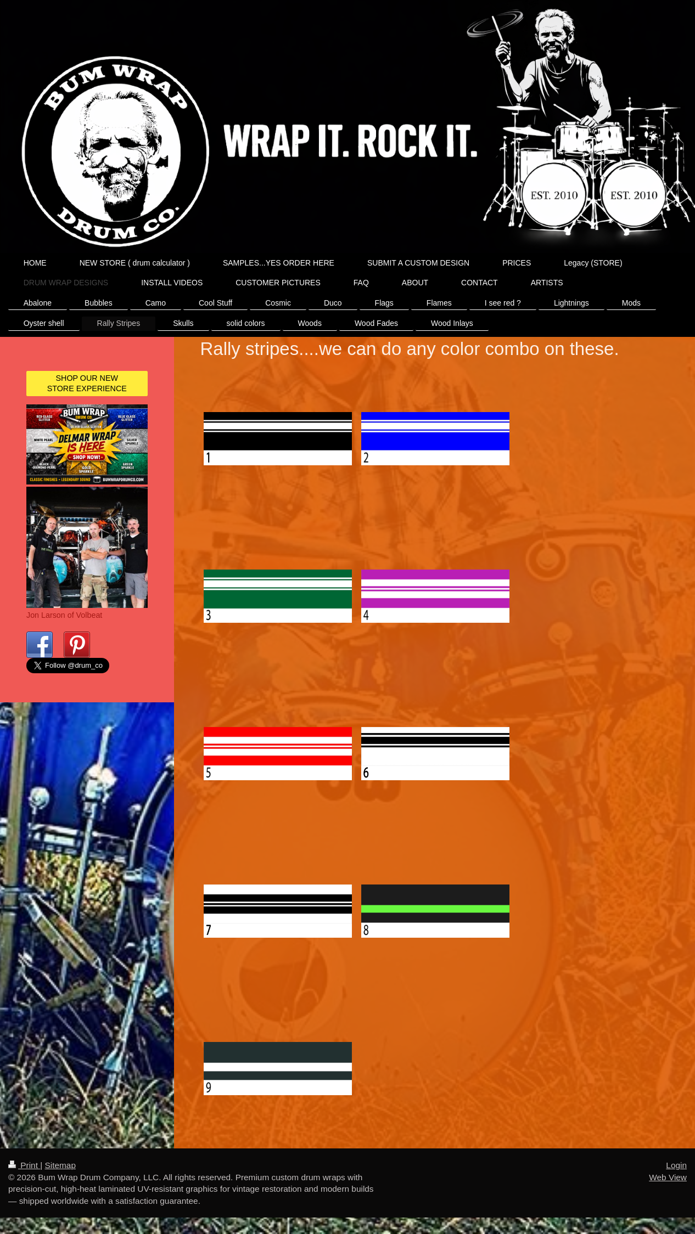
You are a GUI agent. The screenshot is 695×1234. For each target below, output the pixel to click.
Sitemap (59, 1165)
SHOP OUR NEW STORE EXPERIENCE (87, 383)
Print (24, 1165)
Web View (668, 1177)
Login (676, 1165)
